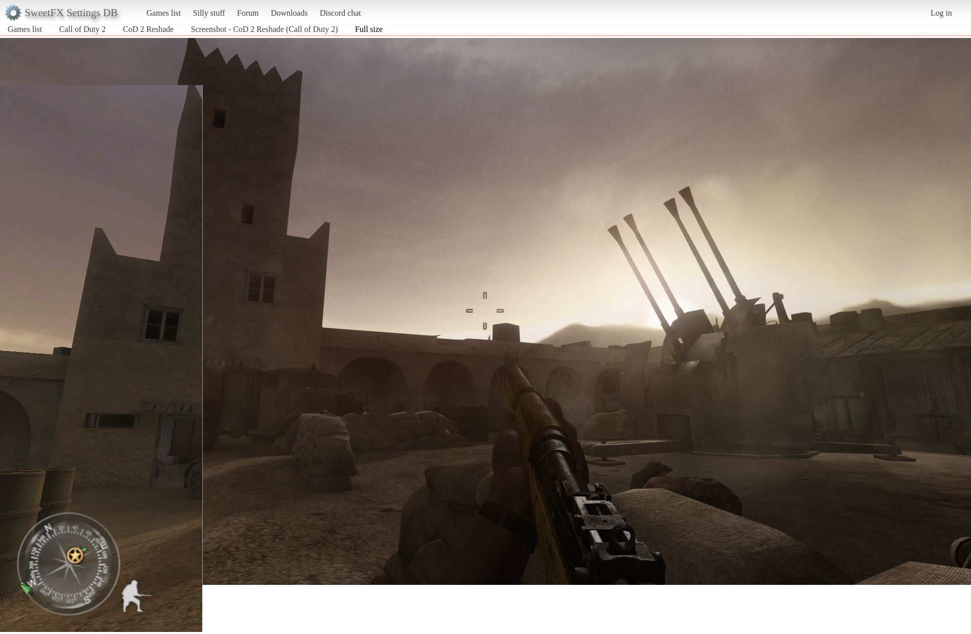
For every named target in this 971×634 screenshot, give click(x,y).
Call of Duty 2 (82, 29)
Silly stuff (209, 13)
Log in (941, 13)
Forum (248, 13)
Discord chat (340, 13)
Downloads (289, 13)
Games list (164, 13)
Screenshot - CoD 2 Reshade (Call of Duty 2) (264, 29)
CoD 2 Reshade (148, 29)
